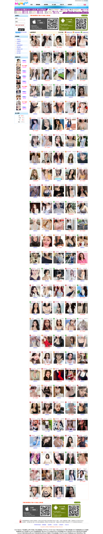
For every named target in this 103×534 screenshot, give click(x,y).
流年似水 (24, 67)
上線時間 (19, 41)
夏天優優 (24, 82)
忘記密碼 (24, 32)
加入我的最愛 (85, 0)
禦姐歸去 (24, 87)
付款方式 (67, 524)
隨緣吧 (24, 77)
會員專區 (50, 524)
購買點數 (44, 524)
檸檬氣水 (24, 72)
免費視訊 (71, 47)
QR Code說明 (84, 15)
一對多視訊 (47, 214)
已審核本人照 (19, 49)
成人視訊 (19, 53)
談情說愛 (19, 51)
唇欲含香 (24, 62)
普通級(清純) (85, 32)
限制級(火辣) (69, 32)
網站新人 (19, 43)
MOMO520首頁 (37, 524)
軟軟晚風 (24, 93)
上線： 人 (21, 115)
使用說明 (61, 524)
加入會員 (55, 524)
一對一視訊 (59, 97)
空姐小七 (24, 103)
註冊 (21, 32)
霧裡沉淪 (24, 108)
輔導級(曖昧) (77, 32)
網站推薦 (19, 47)
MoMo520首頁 (78, 0)
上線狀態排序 (19, 45)
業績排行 (19, 39)
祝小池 (24, 98)
